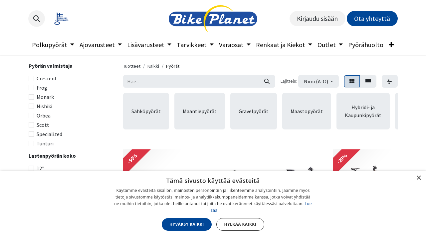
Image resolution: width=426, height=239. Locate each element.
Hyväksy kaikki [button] (186, 224)
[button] (36, 18)
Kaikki (153, 66)
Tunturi (45, 143)
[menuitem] (53, 44)
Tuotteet (131, 66)
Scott (43, 124)
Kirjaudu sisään (317, 18)
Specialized (49, 134)
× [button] (418, 178)
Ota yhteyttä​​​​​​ (372, 18)
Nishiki (44, 106)
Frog (42, 87)
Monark (45, 97)
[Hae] (267, 81)
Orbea (44, 115)
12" (40, 168)
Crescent (47, 78)
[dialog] (213, 205)
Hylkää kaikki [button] (240, 224)
